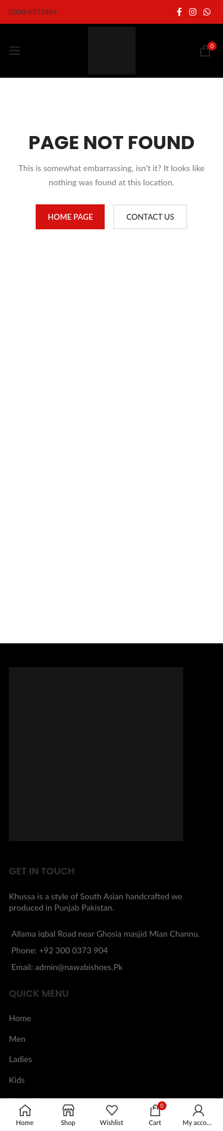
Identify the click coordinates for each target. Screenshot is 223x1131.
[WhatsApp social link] (207, 12)
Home (20, 1018)
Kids (17, 1080)
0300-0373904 (33, 11)
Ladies (20, 1059)
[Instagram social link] (193, 12)
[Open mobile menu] (15, 50)
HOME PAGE (70, 217)
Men (17, 1039)
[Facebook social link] (179, 12)
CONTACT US (150, 217)
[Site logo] (112, 50)
